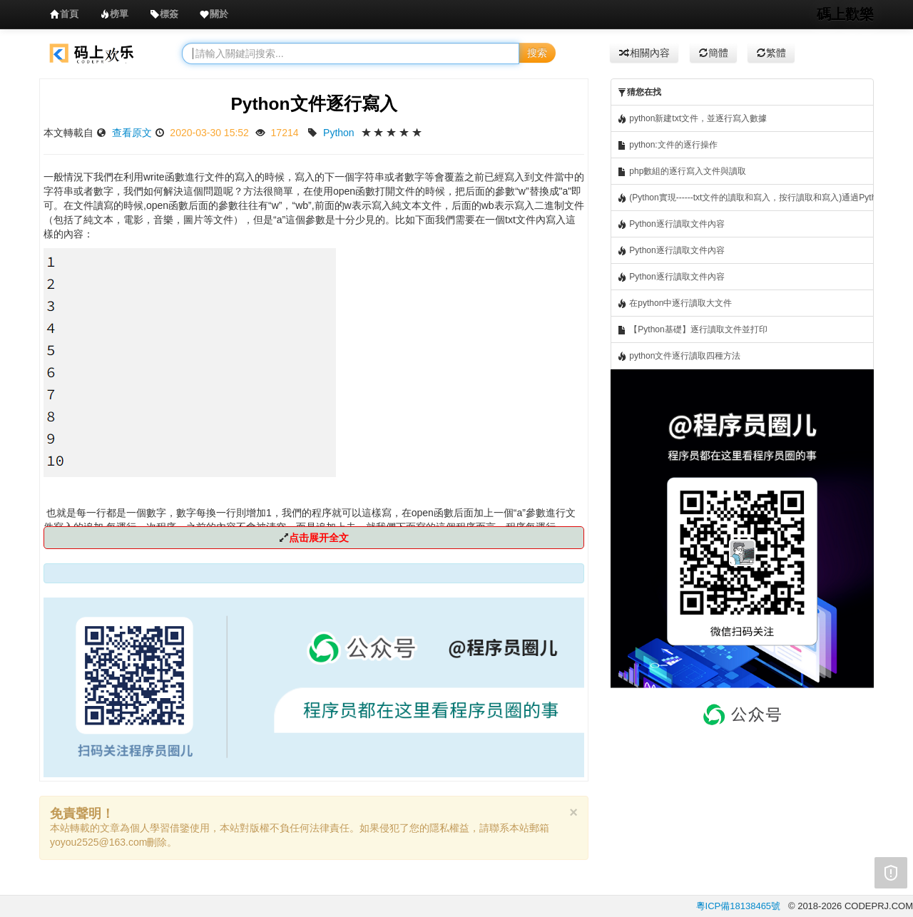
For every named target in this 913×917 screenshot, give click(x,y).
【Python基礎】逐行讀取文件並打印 (692, 329)
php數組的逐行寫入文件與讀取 (681, 171)
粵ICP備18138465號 (738, 906)
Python (339, 132)
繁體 (771, 52)
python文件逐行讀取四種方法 (678, 356)
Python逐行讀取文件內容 (671, 224)
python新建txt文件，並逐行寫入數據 (692, 118)
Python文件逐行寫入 (313, 103)
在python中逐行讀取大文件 (674, 303)
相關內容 (644, 52)
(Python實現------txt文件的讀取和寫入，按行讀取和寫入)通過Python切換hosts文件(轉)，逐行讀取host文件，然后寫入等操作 (745, 198)
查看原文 (132, 132)
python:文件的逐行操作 (667, 145)
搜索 (537, 52)
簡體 (713, 52)
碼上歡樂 (845, 14)
